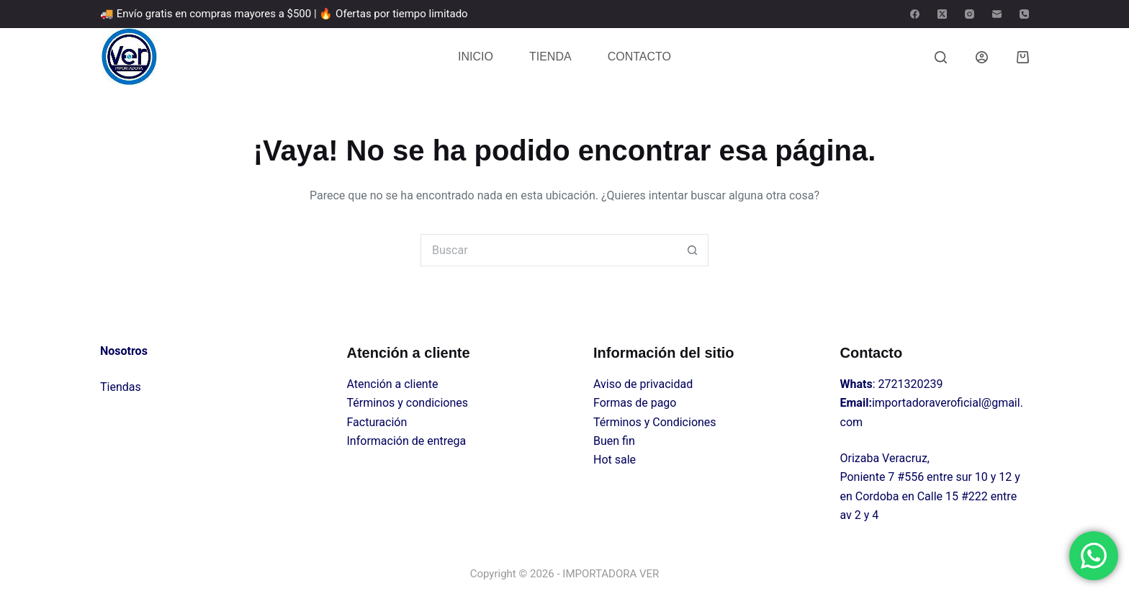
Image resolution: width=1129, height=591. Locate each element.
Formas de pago (634, 403)
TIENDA (550, 56)
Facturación (377, 422)
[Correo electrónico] (997, 14)
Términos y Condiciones (654, 422)
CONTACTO (639, 56)
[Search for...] (548, 250)
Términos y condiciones (408, 403)
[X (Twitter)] (942, 14)
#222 (974, 496)
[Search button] (692, 250)
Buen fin (614, 441)
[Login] (982, 57)
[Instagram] (969, 14)
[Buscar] (941, 57)
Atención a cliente (392, 384)
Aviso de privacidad (643, 384)
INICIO (475, 56)
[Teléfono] (1024, 14)
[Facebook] (914, 14)
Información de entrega (407, 441)
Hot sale (614, 459)
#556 (910, 477)
